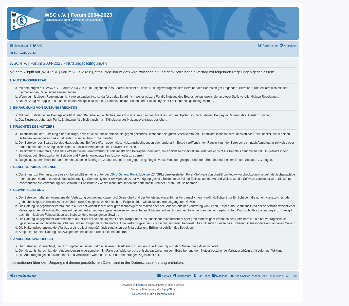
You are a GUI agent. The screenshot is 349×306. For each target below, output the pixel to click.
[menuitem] (37, 45)
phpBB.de (169, 289)
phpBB (140, 284)
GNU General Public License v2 (132, 174)
